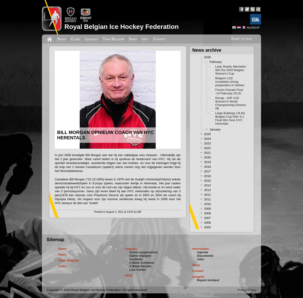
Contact (159, 39)
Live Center (137, 269)
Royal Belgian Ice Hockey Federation (121, 26)
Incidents (136, 259)
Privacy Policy (247, 290)
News (61, 39)
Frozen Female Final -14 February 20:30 (229, 91)
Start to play (241, 39)
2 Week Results (140, 266)
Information (200, 248)
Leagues (91, 39)
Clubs (75, 39)
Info (145, 39)
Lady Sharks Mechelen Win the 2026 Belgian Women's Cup (230, 70)
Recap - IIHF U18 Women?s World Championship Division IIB (230, 103)
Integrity (198, 276)
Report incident (208, 280)
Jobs (200, 259)
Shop (133, 39)
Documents (205, 255)
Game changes (140, 255)
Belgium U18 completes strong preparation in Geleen (229, 81)
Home (62, 248)
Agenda (202, 252)
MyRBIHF (253, 27)
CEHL (129, 275)
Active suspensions (143, 252)
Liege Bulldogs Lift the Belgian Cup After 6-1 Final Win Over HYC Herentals (230, 118)
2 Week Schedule (141, 262)
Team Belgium (113, 39)
